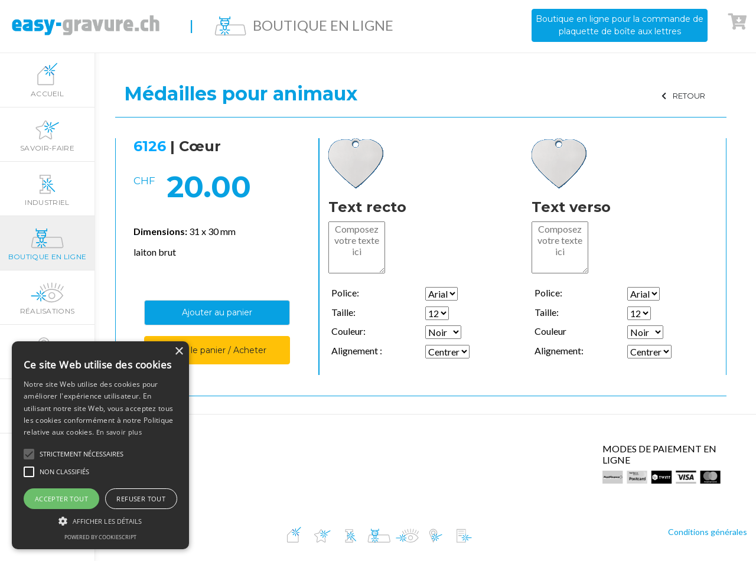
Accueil (47, 80)
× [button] (178, 351)
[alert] (100, 445)
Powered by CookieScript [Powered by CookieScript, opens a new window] (100, 537)
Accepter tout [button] (61, 498)
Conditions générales (707, 532)
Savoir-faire (47, 134)
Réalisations (47, 297)
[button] (29, 454)
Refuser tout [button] (140, 498)
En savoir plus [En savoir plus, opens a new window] (119, 432)
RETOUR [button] (683, 95)
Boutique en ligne (47, 243)
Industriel (47, 189)
